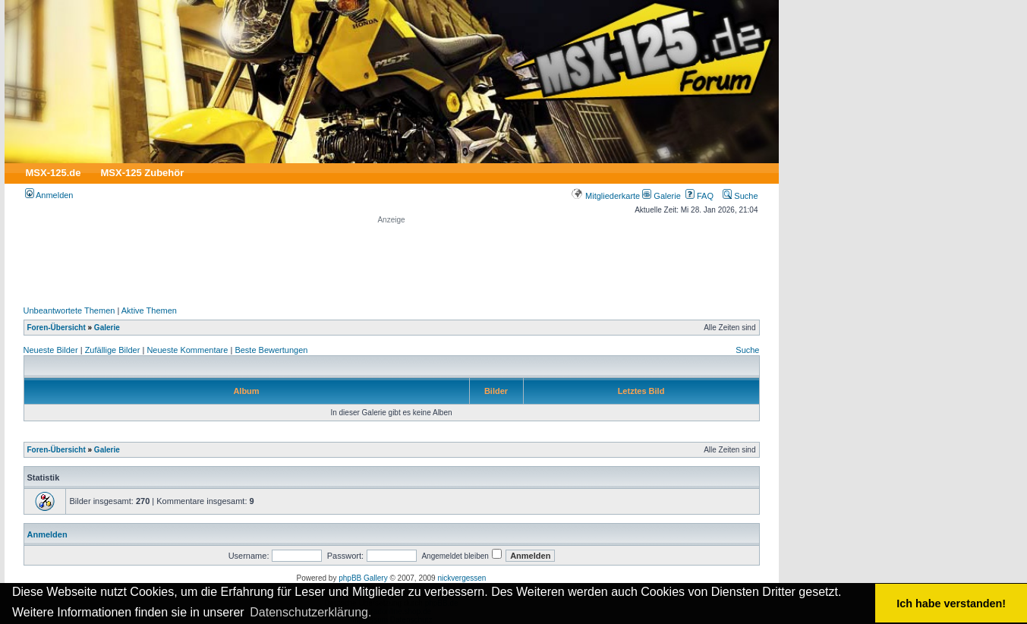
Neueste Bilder (51, 350)
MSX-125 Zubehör (142, 172)
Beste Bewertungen (271, 350)
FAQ (699, 195)
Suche (740, 195)
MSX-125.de (53, 172)
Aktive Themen (149, 310)
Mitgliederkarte (605, 195)
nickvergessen (461, 578)
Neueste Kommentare (187, 350)
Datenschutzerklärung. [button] (310, 612)
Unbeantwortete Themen (69, 310)
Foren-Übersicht (56, 327)
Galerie (661, 195)
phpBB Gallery (363, 578)
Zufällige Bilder (112, 350)
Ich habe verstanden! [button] (951, 603)
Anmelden (49, 195)
